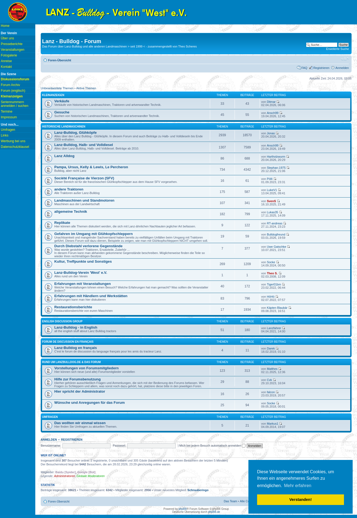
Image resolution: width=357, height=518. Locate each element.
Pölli (270, 178)
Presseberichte (12, 44)
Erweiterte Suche (337, 48)
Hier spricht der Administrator (79, 391)
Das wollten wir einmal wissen (80, 423)
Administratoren (64, 476)
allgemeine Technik (70, 211)
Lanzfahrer (274, 328)
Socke (271, 262)
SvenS (271, 201)
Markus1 (272, 423)
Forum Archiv (10, 85)
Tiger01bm (274, 284)
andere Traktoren (68, 189)
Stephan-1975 (276, 167)
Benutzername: (51, 445)
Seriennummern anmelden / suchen (14, 104)
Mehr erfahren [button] (297, 485)
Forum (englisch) (13, 91)
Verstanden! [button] (300, 499)
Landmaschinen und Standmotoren (84, 200)
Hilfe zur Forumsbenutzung (77, 379)
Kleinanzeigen (53, 95)
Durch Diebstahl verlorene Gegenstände (88, 246)
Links (4, 135)
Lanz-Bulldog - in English (75, 327)
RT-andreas (274, 223)
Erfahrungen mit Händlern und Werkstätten (90, 296)
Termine (6, 111)
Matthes (272, 368)
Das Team (230, 501)
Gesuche (61, 112)
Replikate (62, 223)
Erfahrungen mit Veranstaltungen (82, 284)
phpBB (183, 508)
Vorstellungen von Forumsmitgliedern (86, 368)
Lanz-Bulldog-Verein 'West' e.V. (80, 273)
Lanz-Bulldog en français (75, 348)
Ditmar (271, 101)
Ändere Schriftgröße (345, 59)
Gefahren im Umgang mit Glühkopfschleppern (93, 234)
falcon (271, 392)
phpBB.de (214, 511)
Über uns (7, 38)
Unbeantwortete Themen (57, 88)
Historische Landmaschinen (63, 126)
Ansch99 (273, 113)
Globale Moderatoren (91, 476)
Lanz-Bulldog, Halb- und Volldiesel (83, 145)
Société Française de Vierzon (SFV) (84, 178)
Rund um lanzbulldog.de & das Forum (71, 362)
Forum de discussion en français (67, 341)
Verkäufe (61, 101)
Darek (271, 348)
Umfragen (8, 130)
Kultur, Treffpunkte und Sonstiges (83, 261)
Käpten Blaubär (277, 307)
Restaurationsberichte (73, 307)
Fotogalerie (9, 55)
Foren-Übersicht (59, 60)
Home (5, 26)
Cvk (269, 380)
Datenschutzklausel (15, 147)
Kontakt (6, 67)
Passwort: (119, 445)
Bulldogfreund (276, 234)
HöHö (270, 296)
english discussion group (62, 321)
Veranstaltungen (12, 50)
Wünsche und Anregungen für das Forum (89, 403)
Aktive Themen (86, 88)
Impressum (9, 117)
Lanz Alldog (64, 156)
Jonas (271, 133)
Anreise (6, 61)
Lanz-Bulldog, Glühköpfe (75, 133)
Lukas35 (272, 212)
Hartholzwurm (276, 156)
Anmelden (342, 67)
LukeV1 (272, 190)
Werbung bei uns (13, 141)
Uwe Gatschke (276, 246)
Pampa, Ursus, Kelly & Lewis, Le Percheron (91, 167)
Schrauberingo (197, 490)
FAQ (304, 67)
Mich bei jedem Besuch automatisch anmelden (212, 445)
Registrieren (321, 67)
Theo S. (272, 273)
